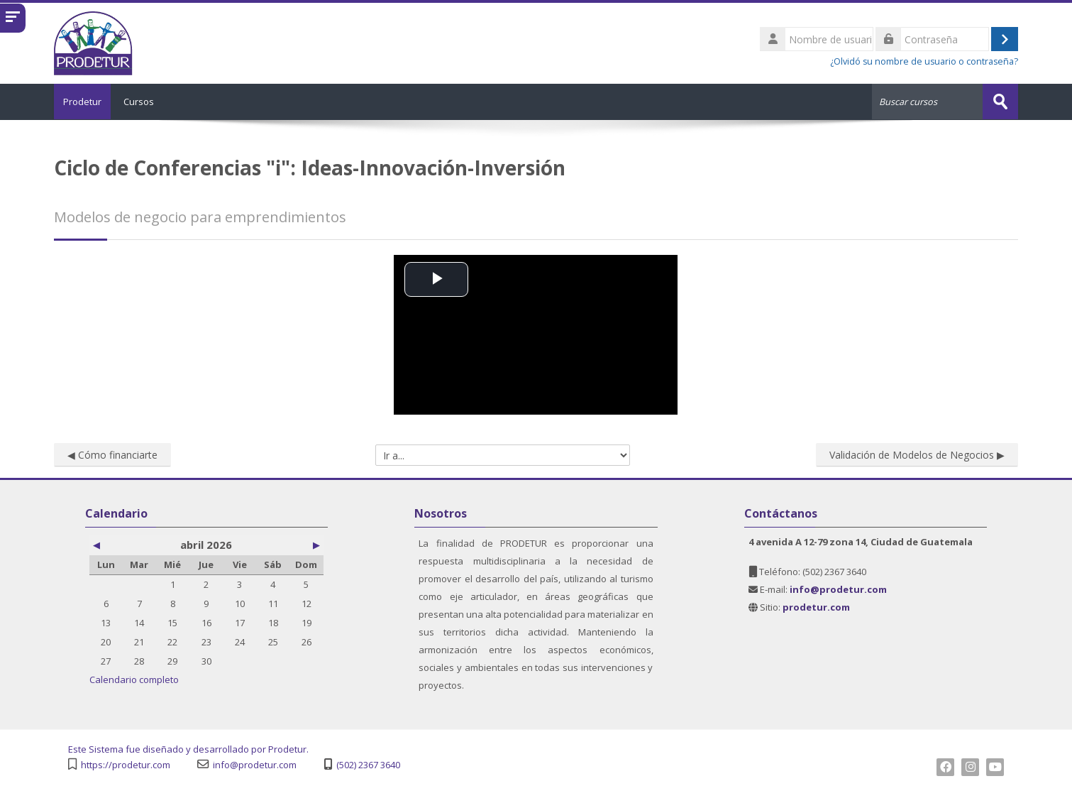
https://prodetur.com (125, 764)
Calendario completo (134, 678)
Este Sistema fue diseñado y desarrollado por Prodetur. (188, 748)
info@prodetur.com (255, 764)
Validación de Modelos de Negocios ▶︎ (917, 454)
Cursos (148, 101)
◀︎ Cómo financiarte (112, 454)
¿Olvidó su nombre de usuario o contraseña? (924, 61)
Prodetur (87, 101)
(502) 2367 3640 (368, 764)
